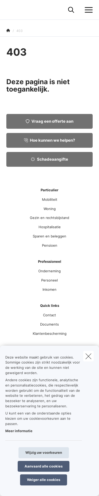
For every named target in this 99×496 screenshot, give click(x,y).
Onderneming (49, 271)
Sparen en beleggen (49, 236)
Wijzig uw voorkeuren (43, 452)
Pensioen (49, 245)
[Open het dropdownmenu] (87, 10)
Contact (49, 315)
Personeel (49, 280)
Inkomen (49, 289)
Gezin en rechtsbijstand (49, 218)
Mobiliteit (49, 199)
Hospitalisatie (50, 227)
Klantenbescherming (50, 333)
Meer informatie (18, 431)
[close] (88, 356)
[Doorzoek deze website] (71, 10)
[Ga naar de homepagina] (9, 10)
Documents (49, 324)
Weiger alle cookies (43, 480)
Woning (50, 209)
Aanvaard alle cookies (44, 466)
